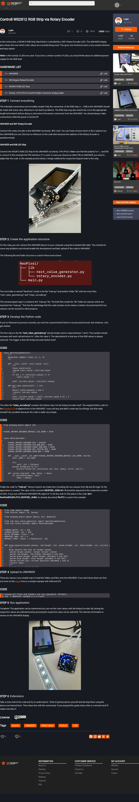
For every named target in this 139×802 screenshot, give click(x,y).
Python (63, 734)
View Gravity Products (125, 217)
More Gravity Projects (124, 214)
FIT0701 (129, 151)
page (18, 589)
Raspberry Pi (9, 416)
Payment (42, 789)
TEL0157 (129, 115)
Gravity (15, 734)
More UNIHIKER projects (125, 211)
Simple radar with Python (123, 74)
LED (75, 734)
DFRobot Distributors (83, 774)
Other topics (47, 734)
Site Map (78, 781)
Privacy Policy (44, 781)
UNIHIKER (30, 734)
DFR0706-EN (119, 79)
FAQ (40, 793)
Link (103, 73)
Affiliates (114, 774)
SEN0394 (130, 187)
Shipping (42, 785)
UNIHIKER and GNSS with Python (126, 110)
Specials (114, 777)
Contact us (79, 777)
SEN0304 (130, 79)
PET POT (117, 182)
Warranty (42, 777)
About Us (42, 774)
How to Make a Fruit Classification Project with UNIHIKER (123, 147)
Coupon (114, 781)
